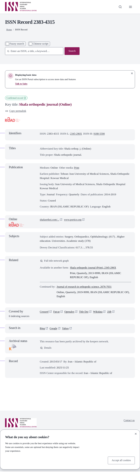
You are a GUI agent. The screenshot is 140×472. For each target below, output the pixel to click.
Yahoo (66, 329)
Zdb (112, 312)
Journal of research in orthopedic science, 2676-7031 (86, 287)
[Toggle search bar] (120, 6)
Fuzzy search (17, 43)
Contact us (129, 420)
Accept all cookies (121, 460)
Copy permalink (16, 111)
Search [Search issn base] (72, 51)
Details (46, 348)
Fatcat (57, 312)
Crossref (44, 312)
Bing (42, 329)
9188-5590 (100, 134)
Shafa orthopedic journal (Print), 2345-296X (94, 268)
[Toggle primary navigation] (130, 6)
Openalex (70, 312)
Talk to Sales (21, 83)
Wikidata (100, 312)
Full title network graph (55, 261)
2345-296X (76, 134)
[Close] (136, 433)
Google (54, 329)
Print (77, 168)
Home (9, 29)
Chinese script (40, 43)
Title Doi (85, 312)
